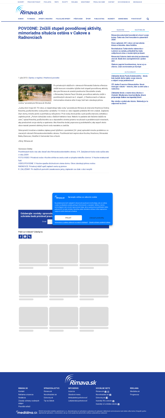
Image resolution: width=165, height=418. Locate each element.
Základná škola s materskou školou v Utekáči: (128, 95)
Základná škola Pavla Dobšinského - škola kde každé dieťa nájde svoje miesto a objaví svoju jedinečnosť (129, 78)
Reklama (74, 2)
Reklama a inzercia (25, 394)
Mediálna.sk (137, 2)
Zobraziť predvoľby (96, 218)
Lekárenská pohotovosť (78, 401)
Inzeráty (21, 2)
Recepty (65, 2)
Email (44, 222)
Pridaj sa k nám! (99, 2)
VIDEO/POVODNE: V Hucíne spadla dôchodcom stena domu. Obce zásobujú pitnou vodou (56, 163)
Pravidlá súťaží (24, 406)
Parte (57, 2)
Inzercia (71, 391)
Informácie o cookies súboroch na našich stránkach (71, 222)
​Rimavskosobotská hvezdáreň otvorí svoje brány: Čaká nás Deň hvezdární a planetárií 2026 (130, 37)
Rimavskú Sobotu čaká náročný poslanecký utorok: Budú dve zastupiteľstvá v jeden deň (129, 58)
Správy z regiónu (45, 19)
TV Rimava (31, 19)
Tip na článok (49, 401)
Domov (21, 19)
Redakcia (22, 398)
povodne (55, 78)
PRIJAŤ (68, 218)
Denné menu (123, 19)
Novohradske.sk (124, 2)
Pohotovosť (136, 19)
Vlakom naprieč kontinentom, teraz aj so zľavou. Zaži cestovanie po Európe (128, 65)
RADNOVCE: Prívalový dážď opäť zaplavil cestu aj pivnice (42, 166)
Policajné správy (63, 19)
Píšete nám (78, 19)
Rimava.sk (48, 391)
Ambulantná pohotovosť (78, 398)
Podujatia (47, 2)
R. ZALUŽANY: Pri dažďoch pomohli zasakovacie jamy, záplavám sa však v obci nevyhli (55, 169)
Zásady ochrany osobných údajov (99, 222)
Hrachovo (47, 78)
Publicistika (99, 19)
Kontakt (111, 2)
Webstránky (85, 2)
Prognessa (134, 394)
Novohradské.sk (50, 394)
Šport (88, 19)
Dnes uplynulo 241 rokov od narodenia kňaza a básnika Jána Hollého (127, 44)
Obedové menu (74, 394)
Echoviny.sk (48, 398)
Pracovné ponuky (34, 2)
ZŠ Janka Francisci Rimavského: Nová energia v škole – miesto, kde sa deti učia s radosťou (130, 86)
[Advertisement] (63, 57)
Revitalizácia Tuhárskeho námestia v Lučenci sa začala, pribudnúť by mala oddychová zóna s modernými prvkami (128, 51)
